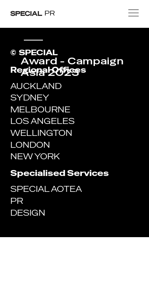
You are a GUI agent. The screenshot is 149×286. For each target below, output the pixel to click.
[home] (32, 13)
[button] (133, 13)
